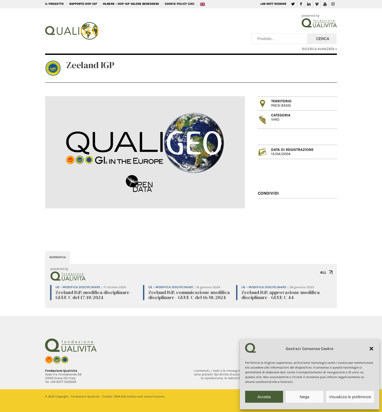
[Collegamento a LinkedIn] (309, 4)
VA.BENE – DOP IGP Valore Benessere (131, 4)
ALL (323, 272)
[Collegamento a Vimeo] (317, 4)
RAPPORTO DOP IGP (83, 4)
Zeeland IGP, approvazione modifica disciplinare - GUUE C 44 (280, 295)
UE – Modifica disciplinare (77, 287)
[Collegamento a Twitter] (293, 4)
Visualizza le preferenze (350, 397)
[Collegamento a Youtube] (325, 4)
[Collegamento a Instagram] (333, 4)
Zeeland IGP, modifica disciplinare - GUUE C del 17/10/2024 (93, 295)
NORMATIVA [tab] (57, 257)
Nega (304, 397)
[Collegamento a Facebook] (301, 4)
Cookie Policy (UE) (179, 4)
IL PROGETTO (54, 4)
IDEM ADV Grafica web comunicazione (139, 396)
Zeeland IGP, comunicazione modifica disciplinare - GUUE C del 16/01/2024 (189, 295)
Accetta (264, 397)
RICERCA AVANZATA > (319, 49)
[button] (371, 348)
